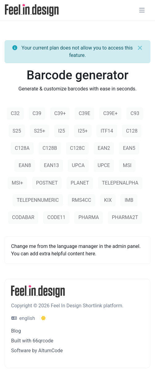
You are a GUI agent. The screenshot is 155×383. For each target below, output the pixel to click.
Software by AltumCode (37, 350)
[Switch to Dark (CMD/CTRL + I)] (43, 318)
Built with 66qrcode (32, 341)
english (23, 318)
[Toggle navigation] (142, 10)
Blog (16, 331)
